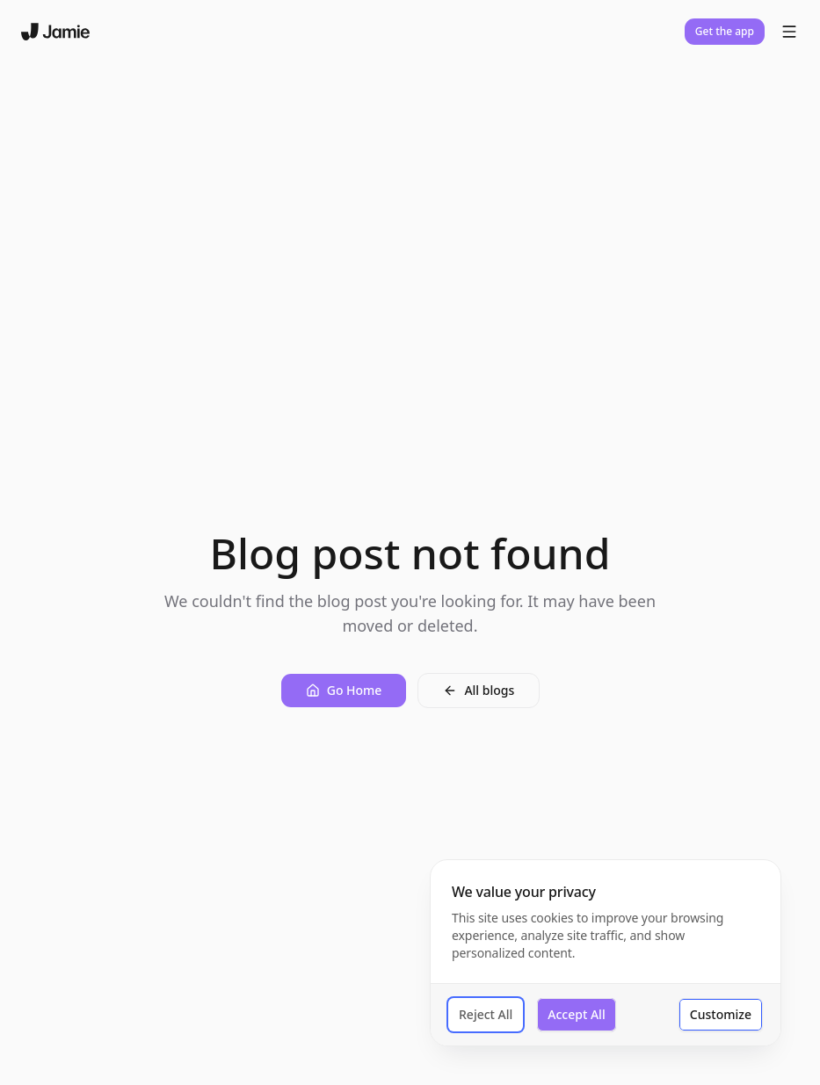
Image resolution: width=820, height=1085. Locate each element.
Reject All (485, 1014)
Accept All (576, 1014)
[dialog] (605, 952)
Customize (720, 1014)
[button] (344, 690)
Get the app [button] (724, 31)
